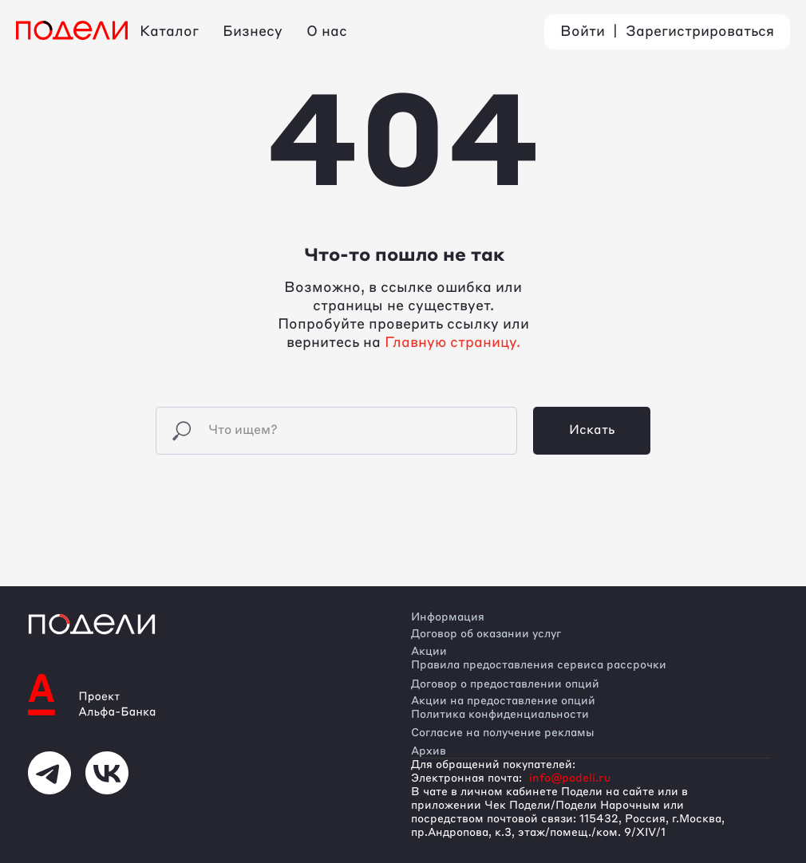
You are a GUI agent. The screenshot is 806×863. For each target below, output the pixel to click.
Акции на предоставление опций (503, 701)
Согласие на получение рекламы (503, 733)
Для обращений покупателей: (493, 764)
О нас (326, 32)
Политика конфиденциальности (500, 714)
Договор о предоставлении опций (505, 684)
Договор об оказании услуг (486, 634)
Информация (447, 617)
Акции (429, 651)
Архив (428, 751)
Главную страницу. (452, 343)
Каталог (169, 32)
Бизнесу (252, 32)
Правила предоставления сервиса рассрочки (538, 665)
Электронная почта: (466, 778)
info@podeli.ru (569, 778)
